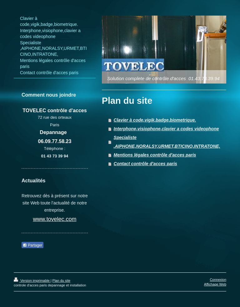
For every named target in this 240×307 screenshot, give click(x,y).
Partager (32, 245)
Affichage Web (215, 284)
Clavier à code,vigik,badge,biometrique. (155, 120)
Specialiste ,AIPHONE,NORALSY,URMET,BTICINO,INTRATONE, (167, 142)
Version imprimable (32, 280)
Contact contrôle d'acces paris (145, 163)
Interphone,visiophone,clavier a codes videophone (166, 128)
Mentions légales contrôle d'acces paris (155, 154)
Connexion (218, 279)
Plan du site (61, 280)
